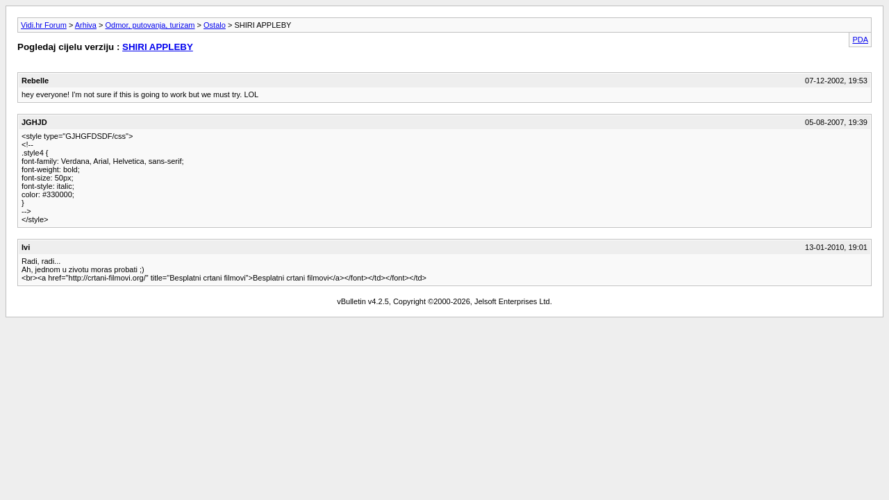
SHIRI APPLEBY (157, 47)
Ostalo (214, 25)
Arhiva (86, 25)
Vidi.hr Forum (44, 25)
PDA (860, 39)
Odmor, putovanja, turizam (150, 25)
